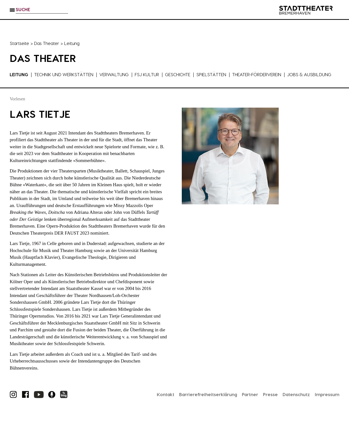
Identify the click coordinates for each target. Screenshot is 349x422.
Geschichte (185, 74)
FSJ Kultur (153, 74)
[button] (12, 14)
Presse (265, 401)
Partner (244, 401)
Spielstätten (220, 74)
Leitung (19, 74)
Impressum (326, 401)
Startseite (20, 43)
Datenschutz (293, 401)
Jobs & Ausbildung (32, 81)
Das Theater (48, 43)
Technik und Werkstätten (66, 74)
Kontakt (152, 401)
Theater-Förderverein (268, 74)
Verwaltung (119, 74)
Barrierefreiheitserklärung (198, 401)
